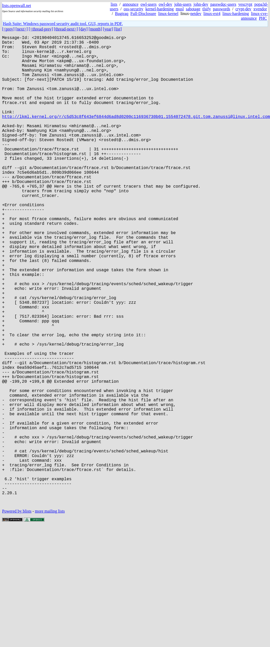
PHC (263, 18)
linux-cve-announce (254, 15)
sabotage (193, 9)
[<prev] (8, 29)
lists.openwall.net (16, 5)
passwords (221, 9)
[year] (108, 29)
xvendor (260, 9)
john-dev (201, 4)
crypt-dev (243, 9)
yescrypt (245, 4)
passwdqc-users (223, 4)
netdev (196, 13)
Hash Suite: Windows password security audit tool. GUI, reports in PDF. (63, 23)
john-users (182, 4)
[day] (83, 29)
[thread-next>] (66, 29)
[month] (95, 29)
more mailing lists (50, 615)
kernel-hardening (159, 9)
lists (114, 4)
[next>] (22, 29)
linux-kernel (168, 13)
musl (180, 9)
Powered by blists (17, 615)
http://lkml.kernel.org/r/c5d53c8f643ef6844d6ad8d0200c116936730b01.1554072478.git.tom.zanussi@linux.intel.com (136, 135)
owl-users (149, 4)
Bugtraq (121, 13)
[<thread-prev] (41, 29)
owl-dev (165, 4)
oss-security (133, 9)
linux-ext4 (211, 13)
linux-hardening (235, 13)
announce (130, 4)
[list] (118, 29)
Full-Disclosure (143, 13)
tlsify (206, 9)
